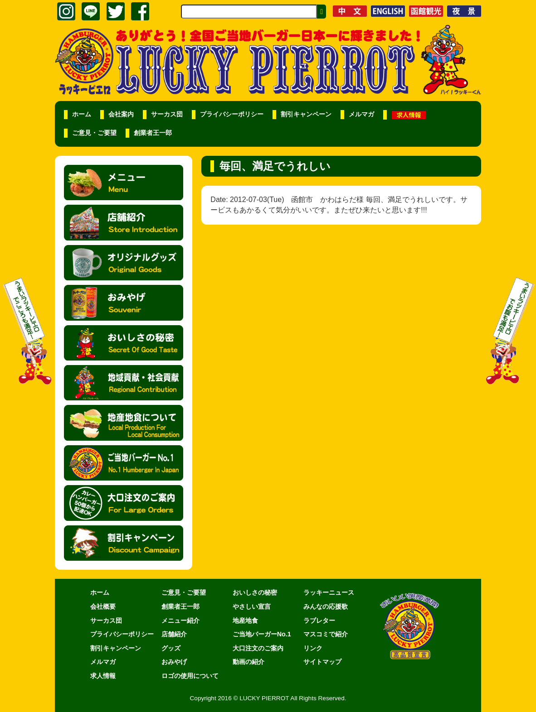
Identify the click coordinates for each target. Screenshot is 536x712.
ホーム (81, 114)
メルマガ (361, 114)
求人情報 (103, 675)
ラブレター (319, 620)
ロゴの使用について (190, 675)
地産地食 (245, 620)
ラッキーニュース (328, 592)
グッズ (170, 648)
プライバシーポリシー (231, 114)
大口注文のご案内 (258, 648)
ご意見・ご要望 (94, 133)
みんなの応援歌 (325, 606)
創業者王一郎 (153, 133)
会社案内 (121, 114)
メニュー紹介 (180, 620)
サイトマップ (322, 661)
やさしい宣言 (252, 606)
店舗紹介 (174, 634)
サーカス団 (167, 114)
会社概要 (103, 606)
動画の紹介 (248, 661)
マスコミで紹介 (325, 634)
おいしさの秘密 (255, 592)
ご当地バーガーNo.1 (262, 634)
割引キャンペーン (306, 114)
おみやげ (174, 661)
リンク (312, 648)
